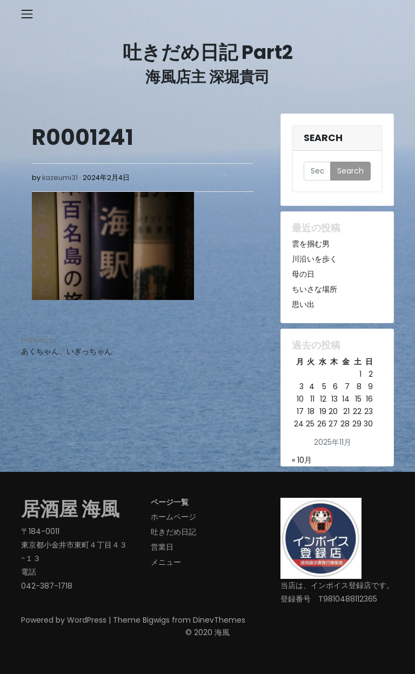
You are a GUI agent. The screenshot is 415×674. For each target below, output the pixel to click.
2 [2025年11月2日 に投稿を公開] (371, 374)
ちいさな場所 (314, 289)
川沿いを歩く (314, 258)
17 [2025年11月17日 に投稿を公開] (300, 411)
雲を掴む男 (311, 243)
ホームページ (173, 516)
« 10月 (302, 460)
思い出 (303, 304)
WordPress (86, 620)
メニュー (166, 562)
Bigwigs (156, 620)
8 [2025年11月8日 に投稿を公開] (359, 386)
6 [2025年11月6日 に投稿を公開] (335, 386)
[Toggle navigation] (27, 14)
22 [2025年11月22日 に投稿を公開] (357, 411)
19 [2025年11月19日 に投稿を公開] (322, 411)
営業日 (162, 547)
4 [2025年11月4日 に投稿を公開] (311, 386)
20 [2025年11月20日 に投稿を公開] (333, 411)
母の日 (303, 274)
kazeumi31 (60, 177)
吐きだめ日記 (173, 531)
